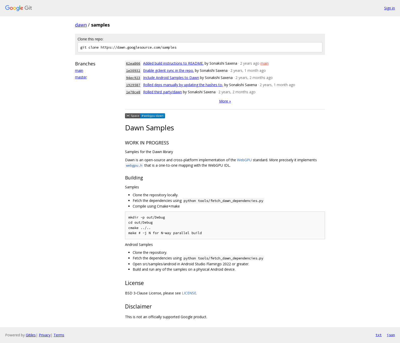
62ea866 (133, 63)
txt (379, 335)
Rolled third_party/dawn (162, 91)
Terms (59, 335)
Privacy (45, 335)
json (391, 335)
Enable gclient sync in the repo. (168, 70)
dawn (81, 25)
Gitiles (31, 335)
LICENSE (189, 293)
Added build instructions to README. (173, 63)
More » (225, 101)
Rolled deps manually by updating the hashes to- (183, 84)
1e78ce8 (133, 92)
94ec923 (133, 78)
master (81, 77)
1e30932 (133, 70)
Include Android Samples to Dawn (171, 77)
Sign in (389, 8)
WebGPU (244, 159)
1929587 (133, 85)
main (79, 70)
